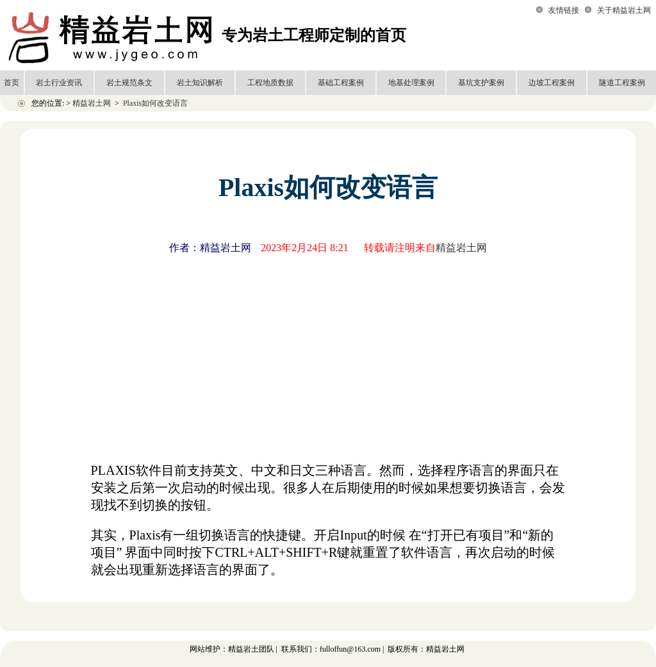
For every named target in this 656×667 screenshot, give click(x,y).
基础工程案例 (341, 82)
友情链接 (563, 10)
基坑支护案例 (481, 82)
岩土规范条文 (129, 82)
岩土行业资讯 (59, 82)
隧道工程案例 (622, 82)
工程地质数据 (270, 82)
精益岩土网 (91, 103)
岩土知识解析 (200, 82)
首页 (11, 82)
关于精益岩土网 (624, 10)
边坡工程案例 (552, 82)
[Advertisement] (328, 355)
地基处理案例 (411, 82)
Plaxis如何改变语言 (155, 103)
